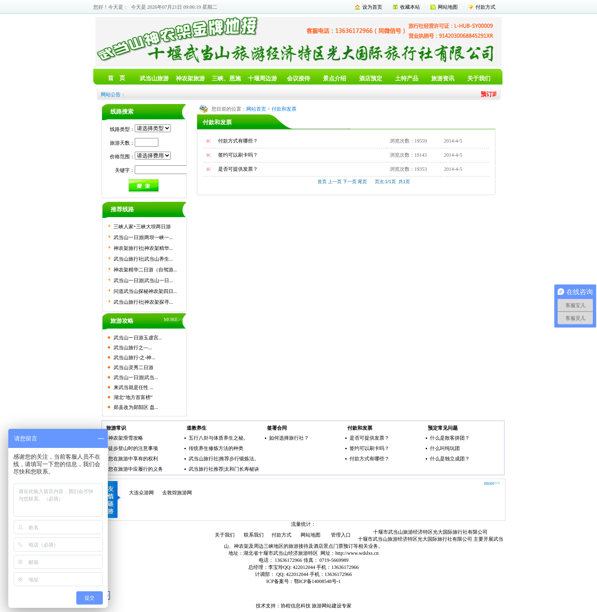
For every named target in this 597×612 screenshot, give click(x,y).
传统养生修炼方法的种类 (216, 448)
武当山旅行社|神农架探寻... (143, 302)
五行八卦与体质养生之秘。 (218, 438)
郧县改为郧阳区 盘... (136, 407)
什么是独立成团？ (450, 459)
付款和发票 (284, 109)
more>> (492, 483)
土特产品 (406, 78)
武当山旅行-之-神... (134, 357)
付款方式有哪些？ (238, 141)
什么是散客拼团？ (450, 438)
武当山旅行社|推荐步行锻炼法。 (224, 459)
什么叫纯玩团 (445, 448)
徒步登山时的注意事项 (133, 448)
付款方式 (485, 7)
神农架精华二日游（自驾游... (145, 270)
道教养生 (196, 428)
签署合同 (277, 428)
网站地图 (448, 7)
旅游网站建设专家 (332, 606)
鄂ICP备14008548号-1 (317, 581)
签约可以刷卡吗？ (238, 155)
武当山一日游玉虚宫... (138, 338)
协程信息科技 (296, 606)
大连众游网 (141, 493)
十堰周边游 (262, 78)
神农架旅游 (190, 78)
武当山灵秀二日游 (133, 367)
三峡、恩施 (226, 78)
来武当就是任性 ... (133, 387)
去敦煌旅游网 (177, 493)
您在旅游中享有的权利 (133, 459)
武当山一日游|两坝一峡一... (143, 237)
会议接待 (298, 78)
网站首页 (256, 109)
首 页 (116, 78)
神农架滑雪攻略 (125, 438)
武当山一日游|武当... (136, 377)
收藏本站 (410, 7)
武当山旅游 (154, 78)
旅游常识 (116, 428)
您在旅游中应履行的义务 (135, 469)
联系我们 (254, 535)
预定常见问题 (443, 428)
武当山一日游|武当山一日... (143, 280)
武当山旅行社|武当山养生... (143, 259)
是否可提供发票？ (238, 169)
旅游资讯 (442, 78)
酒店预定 (370, 78)
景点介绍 (334, 78)
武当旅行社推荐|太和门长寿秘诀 (224, 469)
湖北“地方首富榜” (133, 397)
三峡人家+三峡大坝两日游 (142, 227)
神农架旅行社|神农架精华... (143, 248)
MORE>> (174, 319)
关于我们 (478, 78)
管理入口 (341, 535)
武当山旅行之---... (133, 348)
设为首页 (372, 7)
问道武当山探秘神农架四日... (145, 291)
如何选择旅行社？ (289, 438)
